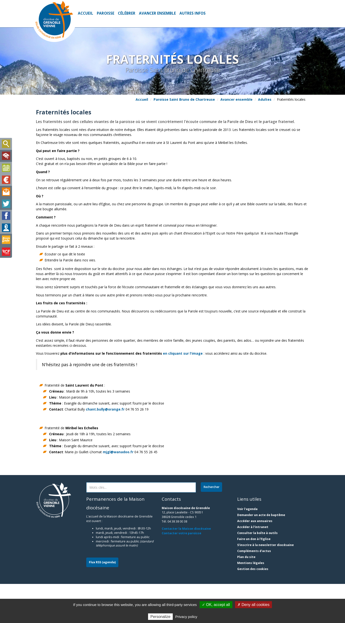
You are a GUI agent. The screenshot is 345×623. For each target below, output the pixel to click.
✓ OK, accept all (216, 605)
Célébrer (126, 13)
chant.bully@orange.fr (105, 448)
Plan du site (246, 596)
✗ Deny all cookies (253, 605)
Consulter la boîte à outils (257, 572)
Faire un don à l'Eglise (253, 578)
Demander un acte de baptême (261, 554)
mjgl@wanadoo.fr (118, 491)
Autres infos (192, 13)
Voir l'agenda (247, 548)
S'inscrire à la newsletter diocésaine (265, 584)
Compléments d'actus (254, 590)
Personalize (160, 617)
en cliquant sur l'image (183, 392)
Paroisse (105, 13)
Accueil (85, 13)
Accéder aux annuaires (254, 560)
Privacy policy (186, 617)
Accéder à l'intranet (252, 566)
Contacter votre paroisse (181, 572)
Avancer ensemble (157, 13)
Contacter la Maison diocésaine (186, 568)
